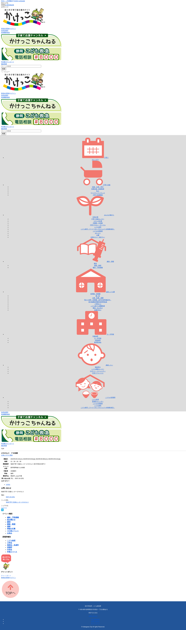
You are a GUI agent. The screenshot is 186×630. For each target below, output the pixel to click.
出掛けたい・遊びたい (98, 237)
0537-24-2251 (10, 497)
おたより (98, 233)
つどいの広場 (97, 221)
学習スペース (12, 552)
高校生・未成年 (13, 545)
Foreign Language (19, 1)
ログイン (13, 28)
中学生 (9, 549)
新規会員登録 (5, 28)
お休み (8, 484)
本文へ (3, 1)
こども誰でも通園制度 (98, 306)
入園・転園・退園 (97, 298)
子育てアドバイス (97, 373)
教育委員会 (97, 342)
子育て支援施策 (98, 195)
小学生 (9, 543)
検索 (3, 69)
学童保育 (98, 340)
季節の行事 (11, 529)
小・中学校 (97, 338)
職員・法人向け (98, 308)
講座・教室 (97, 265)
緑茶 (12, 5)
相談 (8, 526)
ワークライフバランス (98, 193)
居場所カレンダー (97, 401)
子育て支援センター (97, 219)
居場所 (9, 547)
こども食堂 (97, 227)
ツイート (4, 507)
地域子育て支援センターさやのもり (17, 502)
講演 (8, 522)
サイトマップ (95, 623)
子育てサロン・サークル (98, 225)
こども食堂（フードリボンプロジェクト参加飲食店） (98, 229)
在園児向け (97, 310)
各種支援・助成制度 (97, 189)
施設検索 (4, 64)
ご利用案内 (9, 1)
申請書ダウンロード (7, 62)
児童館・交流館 (98, 223)
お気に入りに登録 (7, 455)
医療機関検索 (5, 32)
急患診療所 (4, 30)
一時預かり (97, 304)
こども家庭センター (97, 369)
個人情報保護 (95, 619)
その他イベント (13, 531)
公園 (97, 235)
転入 (97, 191)
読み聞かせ (11, 520)
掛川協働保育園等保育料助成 (97, 302)
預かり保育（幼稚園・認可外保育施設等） (97, 300)
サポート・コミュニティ (98, 371)
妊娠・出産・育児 (97, 187)
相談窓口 (98, 367)
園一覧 (98, 296)
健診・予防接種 (98, 267)
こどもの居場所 (98, 231)
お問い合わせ (93, 616)
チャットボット (6, 575)
